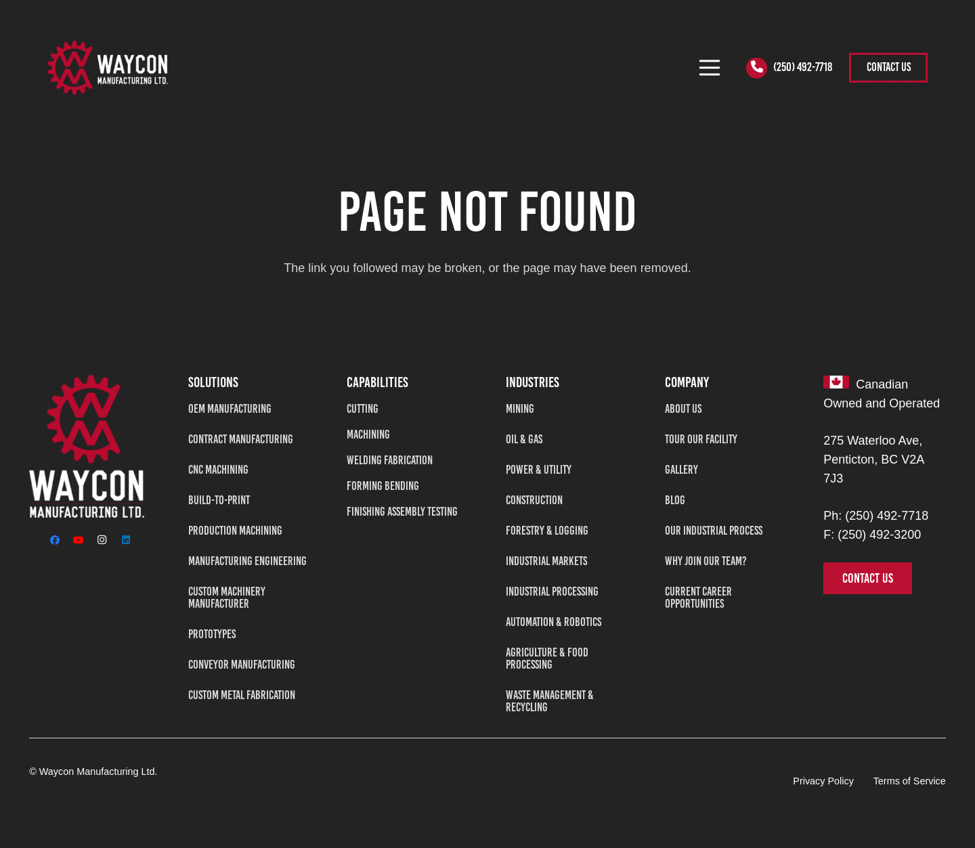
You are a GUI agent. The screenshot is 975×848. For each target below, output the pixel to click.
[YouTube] (78, 540)
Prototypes (212, 634)
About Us (683, 409)
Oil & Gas (524, 439)
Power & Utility (538, 469)
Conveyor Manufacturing (241, 664)
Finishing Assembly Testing (402, 511)
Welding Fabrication (390, 460)
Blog (675, 500)
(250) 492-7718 (886, 515)
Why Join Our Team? (706, 561)
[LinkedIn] (125, 540)
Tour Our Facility (701, 439)
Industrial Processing (552, 591)
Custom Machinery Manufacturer (226, 597)
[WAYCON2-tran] (107, 68)
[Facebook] (54, 540)
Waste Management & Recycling (550, 701)
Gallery (681, 469)
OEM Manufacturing (230, 409)
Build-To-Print (219, 500)
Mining (520, 409)
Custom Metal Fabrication (241, 695)
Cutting (362, 409)
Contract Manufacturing (240, 439)
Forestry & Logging (547, 530)
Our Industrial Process (713, 530)
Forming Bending (383, 486)
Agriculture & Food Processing (547, 658)
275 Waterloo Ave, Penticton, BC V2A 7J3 (873, 459)
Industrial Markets (546, 561)
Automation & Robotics (553, 622)
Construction (534, 500)
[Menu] (709, 68)
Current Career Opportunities (698, 597)
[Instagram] (102, 540)
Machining (368, 434)
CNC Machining (218, 469)
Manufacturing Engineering (247, 561)
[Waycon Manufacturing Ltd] (86, 446)
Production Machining (235, 530)
